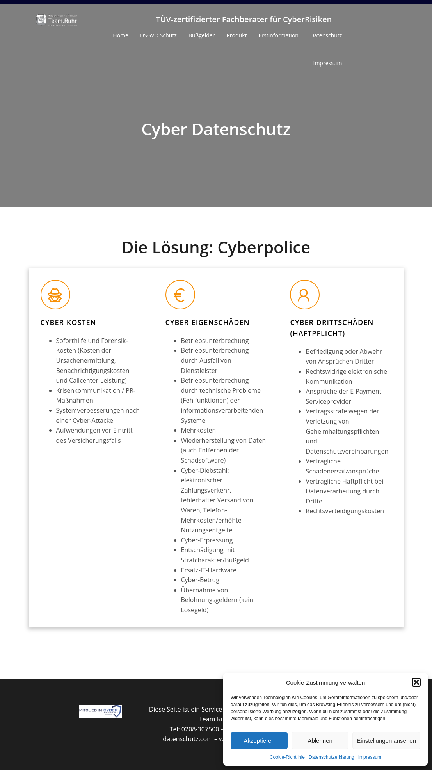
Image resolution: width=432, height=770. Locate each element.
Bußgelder (201, 35)
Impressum (369, 757)
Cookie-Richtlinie (287, 757)
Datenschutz (326, 35)
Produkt (236, 35)
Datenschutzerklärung (331, 757)
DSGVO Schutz (158, 35)
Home (120, 35)
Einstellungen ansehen (386, 740)
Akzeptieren (259, 740)
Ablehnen (320, 740)
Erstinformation (279, 35)
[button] (416, 682)
